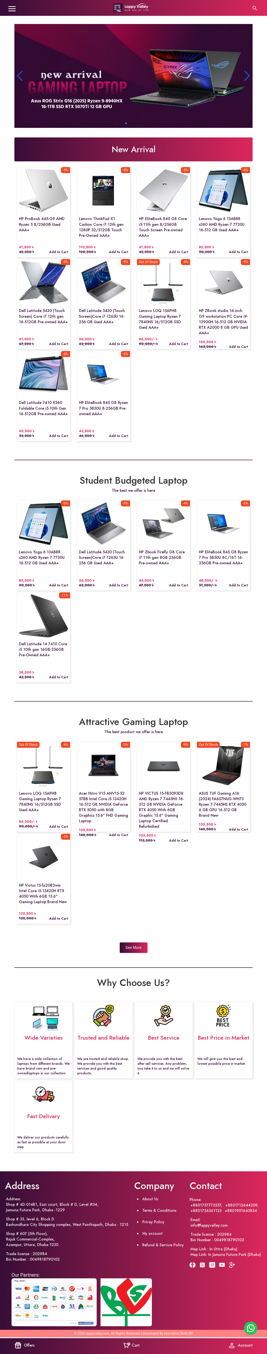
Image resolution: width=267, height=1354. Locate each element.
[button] (247, 76)
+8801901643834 (241, 1210)
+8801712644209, (242, 1205)
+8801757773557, (206, 1205)
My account (152, 1233)
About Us (150, 1199)
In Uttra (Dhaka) (223, 1249)
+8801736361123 (206, 1210)
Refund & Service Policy (163, 1245)
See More (133, 947)
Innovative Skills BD (178, 1333)
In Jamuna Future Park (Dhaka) (234, 1254)
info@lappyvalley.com (209, 1225)
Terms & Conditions (159, 1210)
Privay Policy (153, 1222)
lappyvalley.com (97, 1333)
